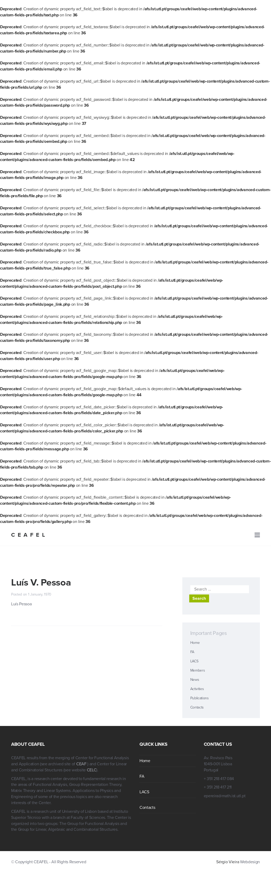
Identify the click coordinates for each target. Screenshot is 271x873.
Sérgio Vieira (227, 862)
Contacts (197, 707)
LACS (194, 661)
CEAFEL (29, 535)
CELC (92, 770)
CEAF (81, 764)
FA (192, 652)
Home (195, 642)
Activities (197, 689)
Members (197, 670)
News (194, 679)
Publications (199, 698)
